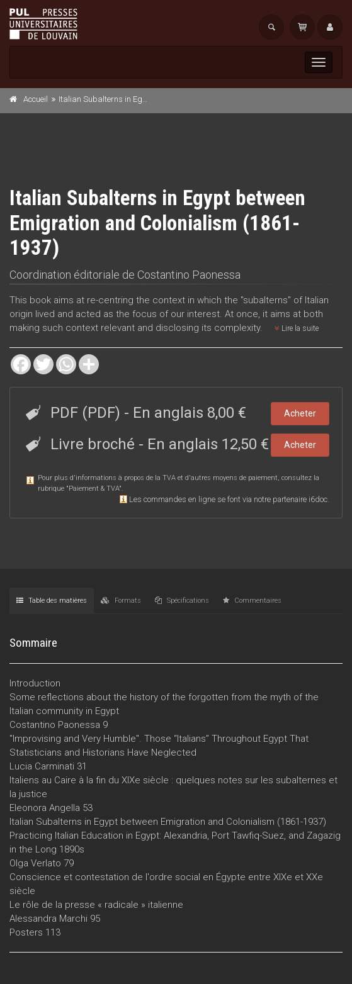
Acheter (300, 413)
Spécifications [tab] (182, 600)
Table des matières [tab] (51, 600)
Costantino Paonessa (189, 274)
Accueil (35, 99)
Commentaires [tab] (252, 600)
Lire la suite (297, 328)
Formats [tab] (121, 600)
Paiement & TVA (94, 488)
